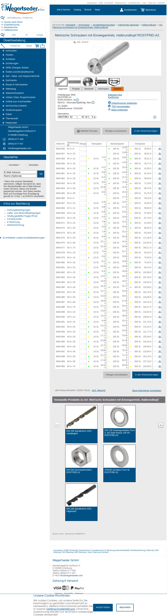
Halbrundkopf (149, 25)
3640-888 (60, 307)
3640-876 (60, 242)
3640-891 (60, 322)
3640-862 (60, 178)
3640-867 (60, 203)
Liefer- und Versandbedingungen (23, 213)
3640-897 (60, 351)
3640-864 (60, 188)
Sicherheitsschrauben (104, 25)
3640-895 (60, 341)
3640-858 (60, 158)
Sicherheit (108, 3)
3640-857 (60, 153)
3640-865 (60, 193)
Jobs (144, 3)
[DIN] (14, 35)
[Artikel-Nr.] (15, 46)
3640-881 (60, 267)
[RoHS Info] (77, 100)
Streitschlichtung (15, 225)
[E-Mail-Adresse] (20, 172)
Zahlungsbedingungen (18, 210)
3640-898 (60, 356)
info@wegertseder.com (71, 575)
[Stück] (28, 46)
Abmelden (33, 165)
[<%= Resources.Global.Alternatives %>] (77, 117)
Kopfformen (113, 97)
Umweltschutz (134, 3)
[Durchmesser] (26, 35)
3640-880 (60, 262)
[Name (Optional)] (20, 176)
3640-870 (60, 218)
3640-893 (60, 332)
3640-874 (60, 233)
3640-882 (60, 272)
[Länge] (39, 35)
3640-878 (60, 252)
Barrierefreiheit (123, 550)
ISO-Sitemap (68, 552)
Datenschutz (120, 3)
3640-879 (60, 257)
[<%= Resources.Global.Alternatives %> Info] (154, 117)
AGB (101, 3)
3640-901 (60, 292)
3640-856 (60, 149)
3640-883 (60, 277)
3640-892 (60, 327)
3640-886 (60, 297)
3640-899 (60, 361)
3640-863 (60, 183)
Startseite (70, 25)
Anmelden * (14, 165)
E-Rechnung (13, 222)
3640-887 (60, 302)
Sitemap (150, 550)
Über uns (152, 3)
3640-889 (60, 312)
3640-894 (60, 336)
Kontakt (161, 3)
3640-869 (60, 213)
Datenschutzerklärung (60, 609)
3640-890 (60, 317)
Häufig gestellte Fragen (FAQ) (22, 216)
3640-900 (60, 366)
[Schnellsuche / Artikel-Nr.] (26, 17)
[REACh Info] (93, 102)
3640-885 (60, 287)
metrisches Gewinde (128, 25)
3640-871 (60, 223)
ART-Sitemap (80, 552)
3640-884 (60, 282)
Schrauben (84, 25)
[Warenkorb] (150, 10)
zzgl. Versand (98, 390)
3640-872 (60, 228)
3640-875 (60, 238)
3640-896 (60, 346)
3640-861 (60, 173)
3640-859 (60, 163)
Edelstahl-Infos (115, 95)
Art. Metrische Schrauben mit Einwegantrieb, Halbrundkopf (107, 26)
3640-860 (60, 168)
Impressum (92, 3)
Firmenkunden (14, 219)
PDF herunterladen (119, 106)
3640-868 (60, 208)
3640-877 (60, 247)
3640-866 (60, 198)
